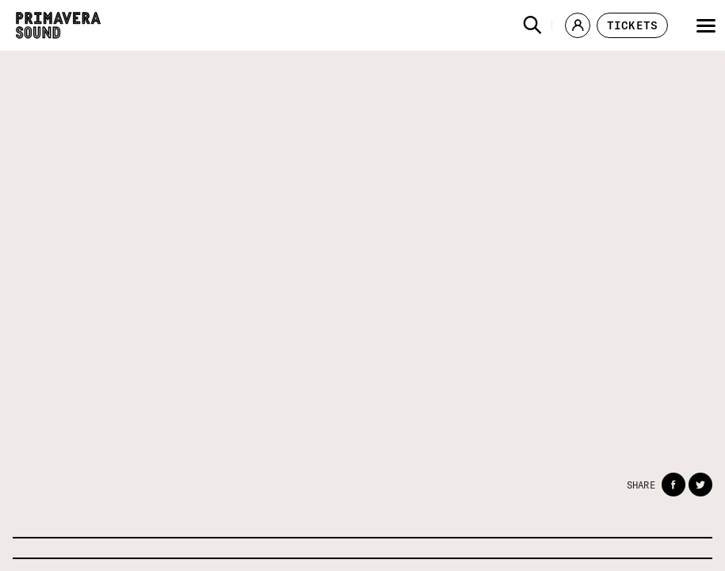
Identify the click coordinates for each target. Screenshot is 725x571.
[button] (532, 25)
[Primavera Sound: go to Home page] (58, 25)
